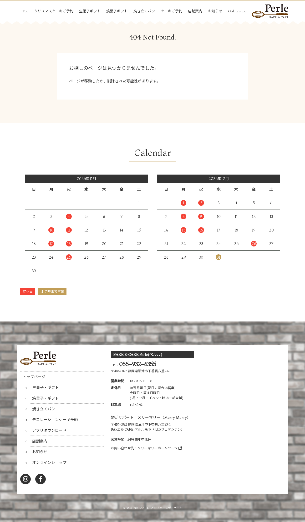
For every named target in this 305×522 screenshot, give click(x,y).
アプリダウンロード (49, 430)
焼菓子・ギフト (45, 398)
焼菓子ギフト (117, 11)
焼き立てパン (144, 11)
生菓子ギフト (90, 11)
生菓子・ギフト (45, 387)
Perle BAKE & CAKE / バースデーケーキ (157, 508)
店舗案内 (195, 11)
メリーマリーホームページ (159, 448)
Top (25, 11)
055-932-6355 (137, 364)
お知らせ (215, 11)
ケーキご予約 (171, 11)
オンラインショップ (49, 462)
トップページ (34, 376)
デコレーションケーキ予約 (55, 419)
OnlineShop (237, 11)
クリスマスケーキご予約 (53, 11)
